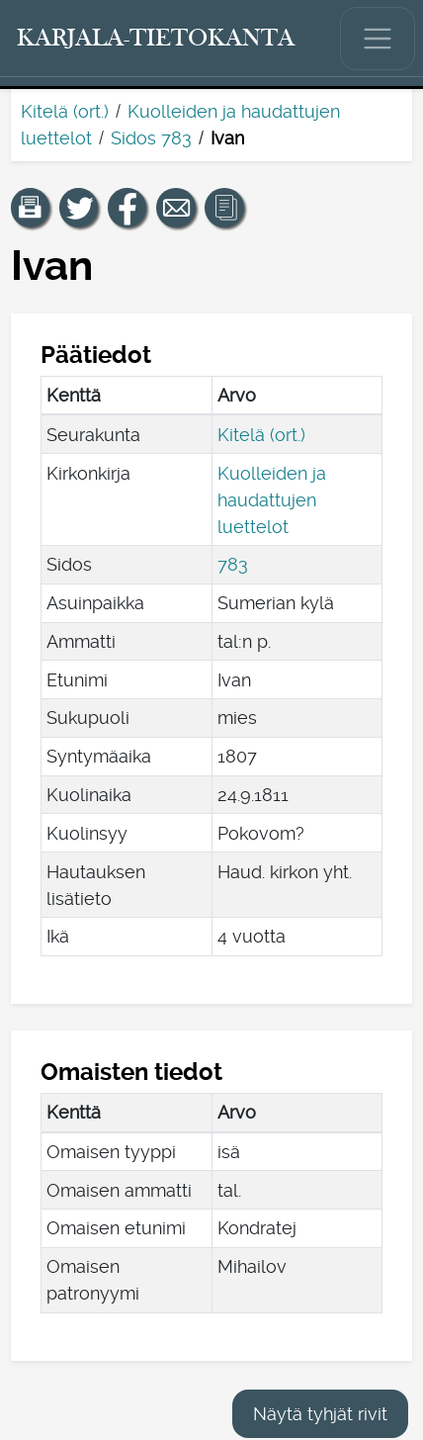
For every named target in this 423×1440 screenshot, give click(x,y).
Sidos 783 (151, 138)
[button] (30, 207)
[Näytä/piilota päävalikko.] (377, 38)
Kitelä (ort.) (65, 111)
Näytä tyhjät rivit (320, 1413)
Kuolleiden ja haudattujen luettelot (271, 500)
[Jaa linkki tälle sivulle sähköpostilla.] (176, 207)
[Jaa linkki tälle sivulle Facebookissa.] (127, 207)
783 (232, 564)
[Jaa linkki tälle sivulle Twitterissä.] (79, 207)
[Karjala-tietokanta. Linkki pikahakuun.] (156, 38)
